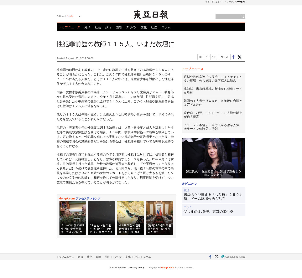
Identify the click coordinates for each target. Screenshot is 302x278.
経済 (88, 27)
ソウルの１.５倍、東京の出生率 (208, 212)
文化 (144, 27)
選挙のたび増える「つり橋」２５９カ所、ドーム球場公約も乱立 (213, 197)
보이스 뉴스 (221, 2)
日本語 (70, 16)
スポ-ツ (131, 27)
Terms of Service (117, 267)
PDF (230, 2)
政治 (108, 27)
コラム (166, 27)
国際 (119, 27)
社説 (154, 27)
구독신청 (209, 2)
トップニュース (69, 27)
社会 (98, 27)
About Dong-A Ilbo (233, 256)
